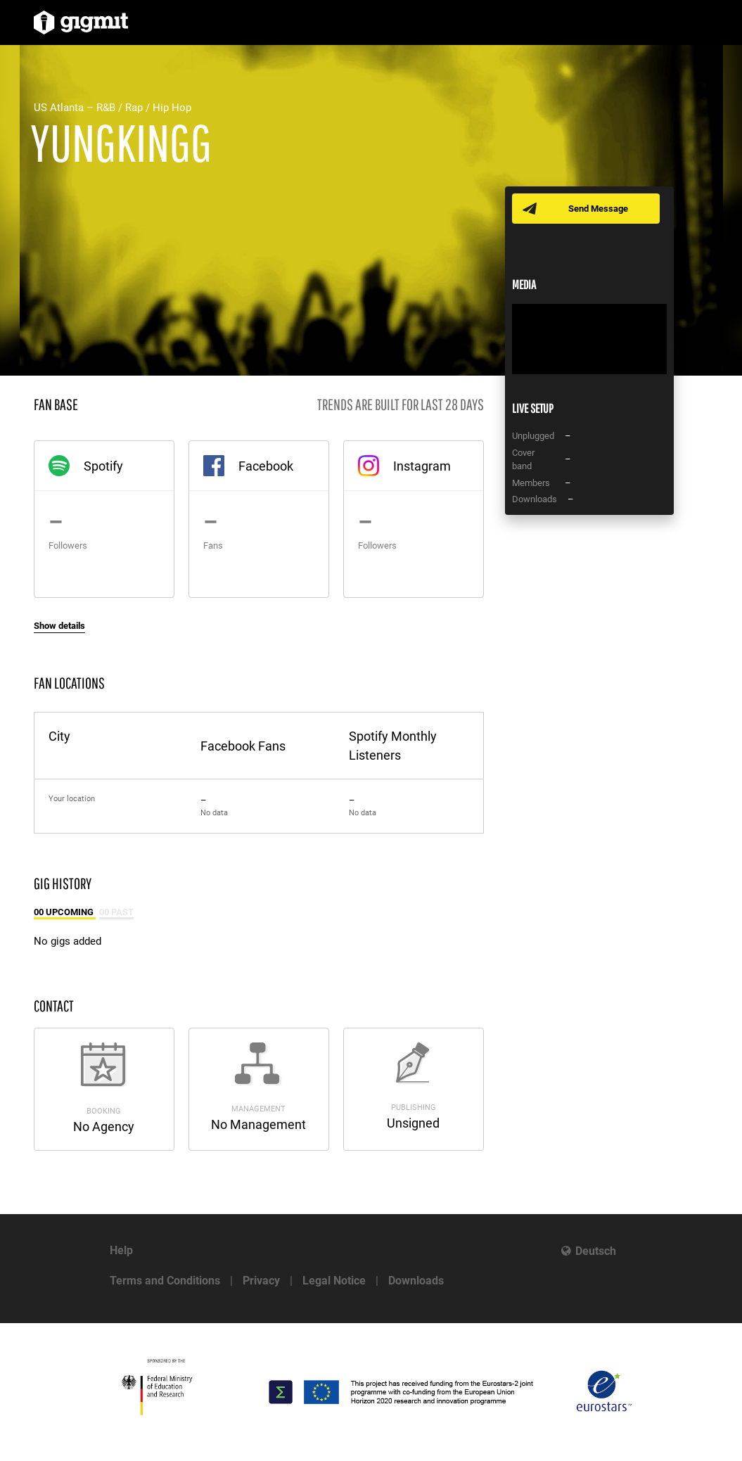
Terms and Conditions (165, 1280)
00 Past (116, 912)
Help (121, 1250)
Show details (59, 625)
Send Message (598, 208)
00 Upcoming (65, 912)
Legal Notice (334, 1280)
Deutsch (595, 1251)
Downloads (416, 1280)
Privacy (261, 1280)
